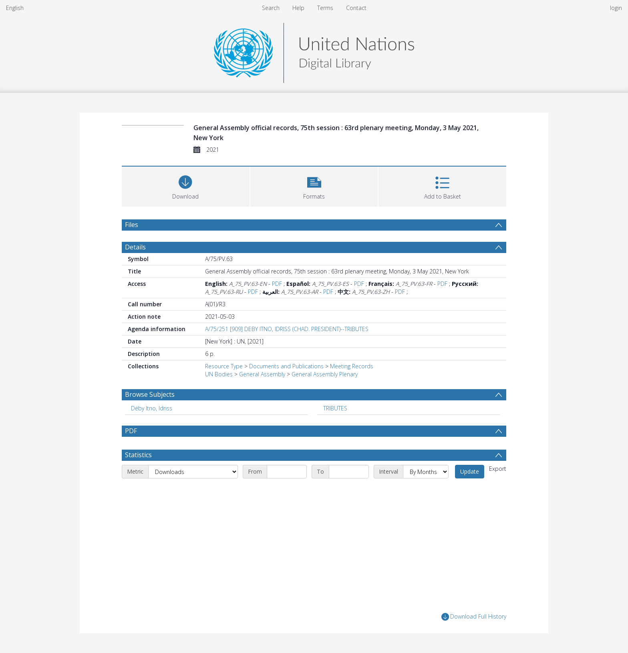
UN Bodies (219, 374)
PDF (277, 283)
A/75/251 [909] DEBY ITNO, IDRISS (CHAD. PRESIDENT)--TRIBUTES (286, 329)
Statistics (138, 454)
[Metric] (193, 471)
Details (135, 247)
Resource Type (224, 366)
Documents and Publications (286, 366)
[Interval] (426, 471)
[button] (314, 186)
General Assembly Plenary (325, 374)
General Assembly (262, 374)
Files (131, 224)
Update (469, 471)
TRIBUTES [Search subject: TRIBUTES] (335, 408)
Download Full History (473, 617)
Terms (325, 8)
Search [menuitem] (271, 8)
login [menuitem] (616, 8)
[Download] (186, 186)
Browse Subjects (150, 394)
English (15, 8)
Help (298, 8)
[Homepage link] (314, 50)
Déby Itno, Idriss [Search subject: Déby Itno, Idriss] (151, 408)
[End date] (349, 471)
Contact (356, 8)
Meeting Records (351, 366)
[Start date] (287, 471)
